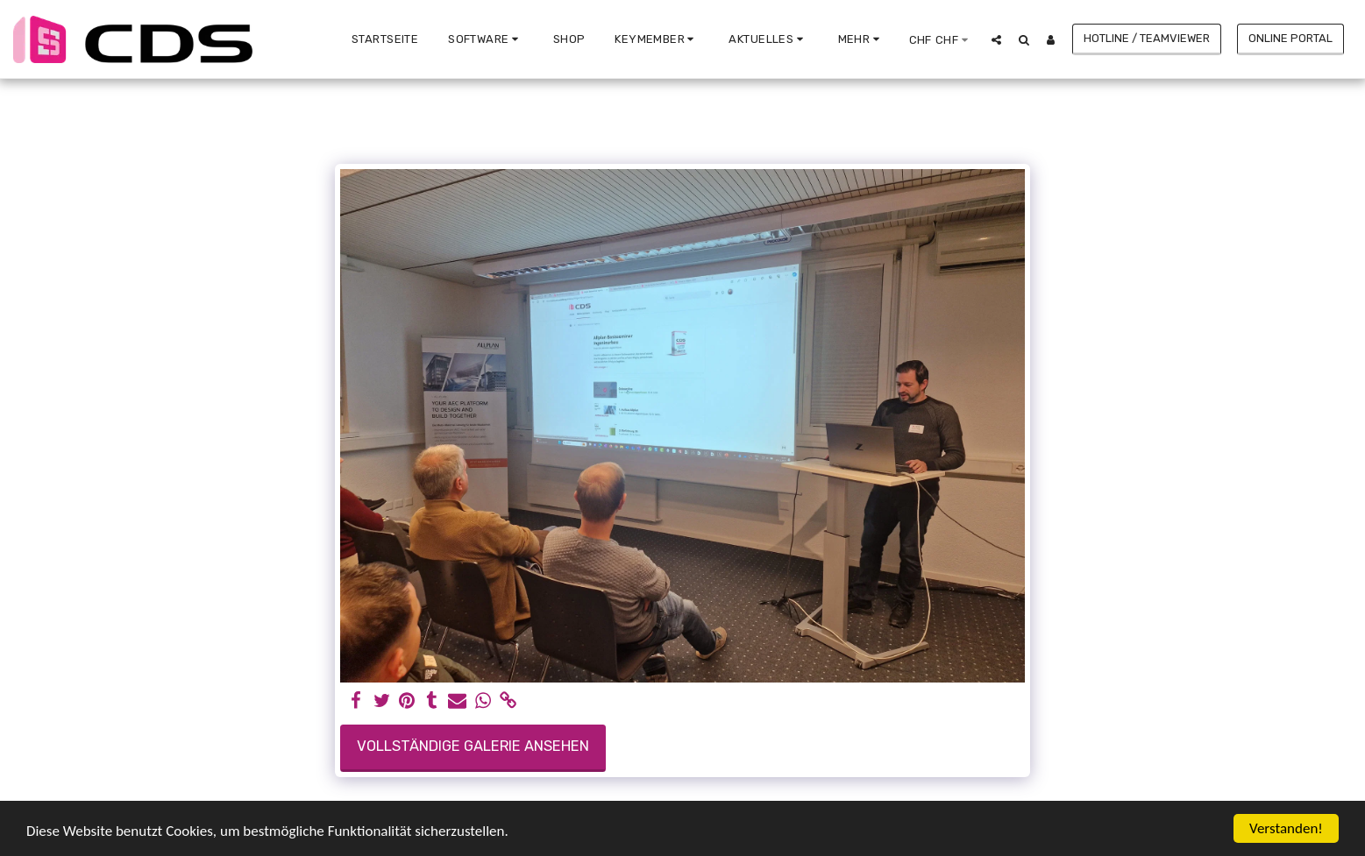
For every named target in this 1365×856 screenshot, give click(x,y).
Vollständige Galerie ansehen (473, 746)
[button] (485, 39)
